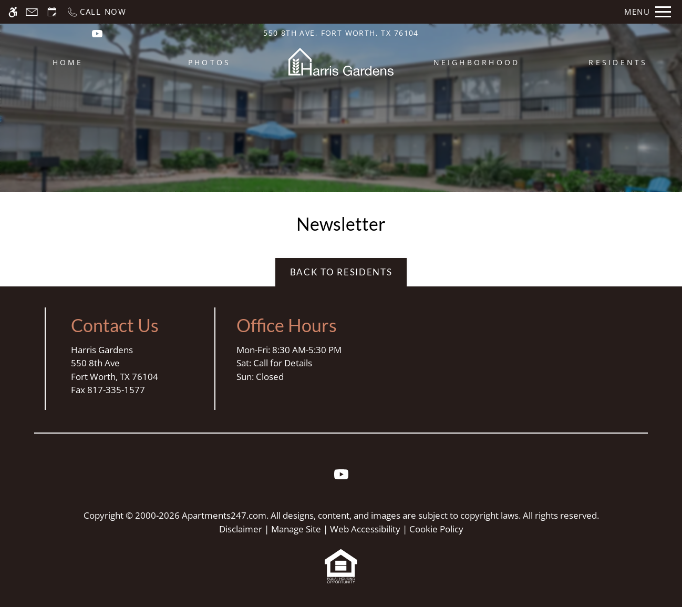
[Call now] (96, 12)
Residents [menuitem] (617, 62)
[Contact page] (32, 12)
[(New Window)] (97, 33)
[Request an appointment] (52, 12)
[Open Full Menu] (648, 12)
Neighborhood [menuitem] (476, 62)
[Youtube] (341, 478)
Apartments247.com (224, 515)
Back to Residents (341, 271)
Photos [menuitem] (209, 62)
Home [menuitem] (68, 62)
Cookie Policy (436, 529)
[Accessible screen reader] (13, 12)
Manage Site (296, 529)
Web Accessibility (365, 529)
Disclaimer (240, 529)
